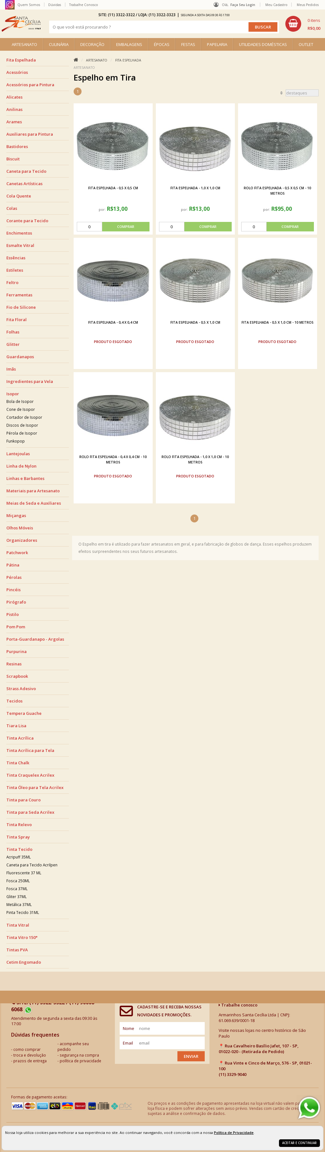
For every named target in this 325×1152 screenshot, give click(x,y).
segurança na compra (79, 1055)
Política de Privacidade (234, 1132)
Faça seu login (242, 5)
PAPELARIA (217, 44)
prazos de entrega (30, 1060)
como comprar (27, 1049)
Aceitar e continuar (299, 1143)
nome (128, 1028)
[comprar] (113, 226)
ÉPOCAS (161, 44)
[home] (21, 24)
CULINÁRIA (59, 44)
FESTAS (188, 44)
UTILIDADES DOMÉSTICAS (263, 44)
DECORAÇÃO (92, 44)
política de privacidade (80, 1060)
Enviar (191, 1056)
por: (103, 209)
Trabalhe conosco (238, 1005)
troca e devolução (29, 1055)
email (128, 1043)
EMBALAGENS (129, 44)
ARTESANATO (24, 44)
